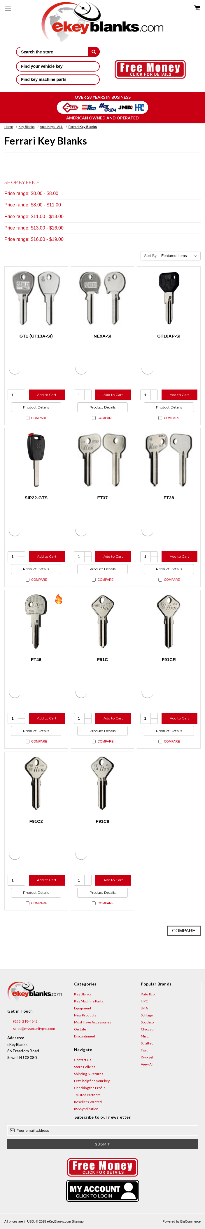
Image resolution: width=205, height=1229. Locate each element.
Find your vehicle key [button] (58, 66)
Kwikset (147, 1057)
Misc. (145, 1036)
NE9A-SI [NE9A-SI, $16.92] (102, 335)
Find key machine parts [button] (58, 79)
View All (147, 1064)
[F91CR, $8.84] (169, 621)
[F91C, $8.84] (102, 621)
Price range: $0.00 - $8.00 (31, 193)
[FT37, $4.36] (102, 460)
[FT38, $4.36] (169, 460)
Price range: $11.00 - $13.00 (34, 216)
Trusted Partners (87, 1095)
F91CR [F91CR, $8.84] (169, 659)
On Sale (80, 1029)
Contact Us (82, 1060)
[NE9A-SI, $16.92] (102, 298)
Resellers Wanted (88, 1102)
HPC (144, 1001)
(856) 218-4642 (22, 1021)
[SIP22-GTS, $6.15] (36, 460)
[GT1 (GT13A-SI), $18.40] (36, 298)
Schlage (147, 1015)
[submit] (94, 52)
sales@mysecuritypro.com (31, 1028)
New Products (85, 1015)
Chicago (147, 1029)
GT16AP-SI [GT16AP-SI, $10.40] (169, 335)
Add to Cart (47, 394)
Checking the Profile (90, 1088)
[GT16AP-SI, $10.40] (169, 298)
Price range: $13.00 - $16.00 (34, 227)
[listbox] (180, 255)
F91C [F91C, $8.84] (102, 659)
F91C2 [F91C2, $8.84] (36, 821)
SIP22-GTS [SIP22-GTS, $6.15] (36, 497)
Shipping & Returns (88, 1074)
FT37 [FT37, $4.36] (102, 497)
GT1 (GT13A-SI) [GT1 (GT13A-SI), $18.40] (36, 335)
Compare (36, 418)
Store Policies (84, 1067)
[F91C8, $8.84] (102, 783)
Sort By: (150, 255)
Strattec (147, 1043)
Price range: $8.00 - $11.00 (32, 204)
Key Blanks (82, 994)
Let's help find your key (92, 1081)
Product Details (36, 407)
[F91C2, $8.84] (36, 783)
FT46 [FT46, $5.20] (36, 659)
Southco (147, 1022)
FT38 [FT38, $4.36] (169, 497)
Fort (144, 1050)
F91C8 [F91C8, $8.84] (102, 821)
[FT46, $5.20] (36, 621)
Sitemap (77, 1221)
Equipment (82, 1008)
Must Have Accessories (92, 1022)
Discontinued (84, 1036)
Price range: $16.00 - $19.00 (34, 239)
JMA (144, 1008)
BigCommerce (190, 1221)
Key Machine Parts (88, 1001)
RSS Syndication (86, 1109)
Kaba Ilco (148, 994)
